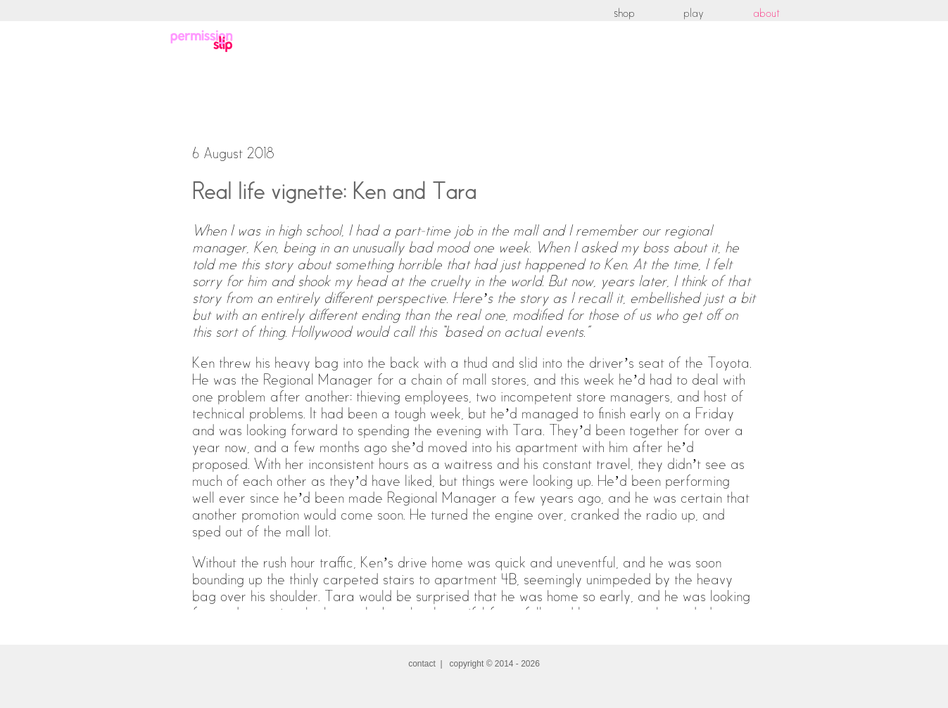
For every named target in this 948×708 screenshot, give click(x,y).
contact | (428, 664)
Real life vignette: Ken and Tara (334, 192)
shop (624, 13)
